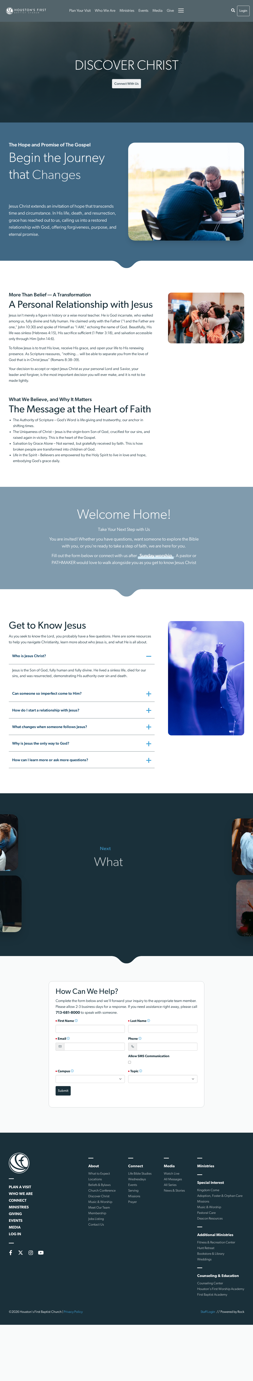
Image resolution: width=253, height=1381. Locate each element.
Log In (15, 1234)
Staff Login (208, 1312)
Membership (97, 1213)
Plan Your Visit (80, 11)
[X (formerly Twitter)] (20, 1252)
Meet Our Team (99, 1207)
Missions (134, 1196)
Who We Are (105, 11)
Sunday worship (156, 557)
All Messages (173, 1179)
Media (158, 11)
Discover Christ (99, 1196)
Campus (66, 1071)
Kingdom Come (208, 1190)
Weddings (204, 1259)
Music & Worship (100, 1202)
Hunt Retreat (205, 1248)
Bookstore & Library (210, 1254)
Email (64, 1039)
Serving (133, 1190)
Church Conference (102, 1190)
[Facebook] (10, 1252)
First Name (68, 1021)
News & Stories (174, 1190)
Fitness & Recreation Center (216, 1242)
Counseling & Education (218, 1276)
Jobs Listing (96, 1219)
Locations (95, 1179)
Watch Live (171, 1173)
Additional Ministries (215, 1235)
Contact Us (96, 1224)
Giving (15, 1214)
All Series (170, 1185)
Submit (63, 1091)
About (93, 1166)
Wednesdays (137, 1179)
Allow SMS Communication (148, 1056)
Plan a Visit (20, 1187)
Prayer (132, 1202)
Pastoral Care (206, 1213)
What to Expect (99, 1173)
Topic (136, 1071)
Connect (17, 1201)
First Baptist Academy (212, 1294)
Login (243, 11)
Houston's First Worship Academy (220, 1289)
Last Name (140, 1021)
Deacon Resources (210, 1218)
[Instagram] (30, 1252)
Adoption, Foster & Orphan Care (220, 1196)
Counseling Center (210, 1283)
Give (170, 11)
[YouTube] (41, 1252)
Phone (135, 1039)
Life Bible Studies (139, 1173)
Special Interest (210, 1183)
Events (143, 11)
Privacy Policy (73, 1312)
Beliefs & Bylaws (99, 1185)
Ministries (127, 11)
